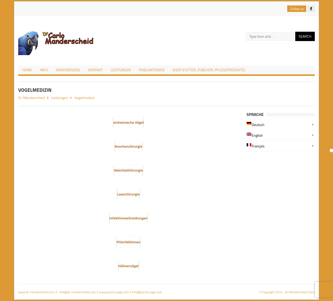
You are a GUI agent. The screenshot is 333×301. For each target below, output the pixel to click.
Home (27, 70)
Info (44, 70)
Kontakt (95, 70)
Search (305, 36)
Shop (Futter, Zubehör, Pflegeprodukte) (208, 70)
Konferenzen (68, 70)
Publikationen (151, 70)
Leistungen (121, 70)
